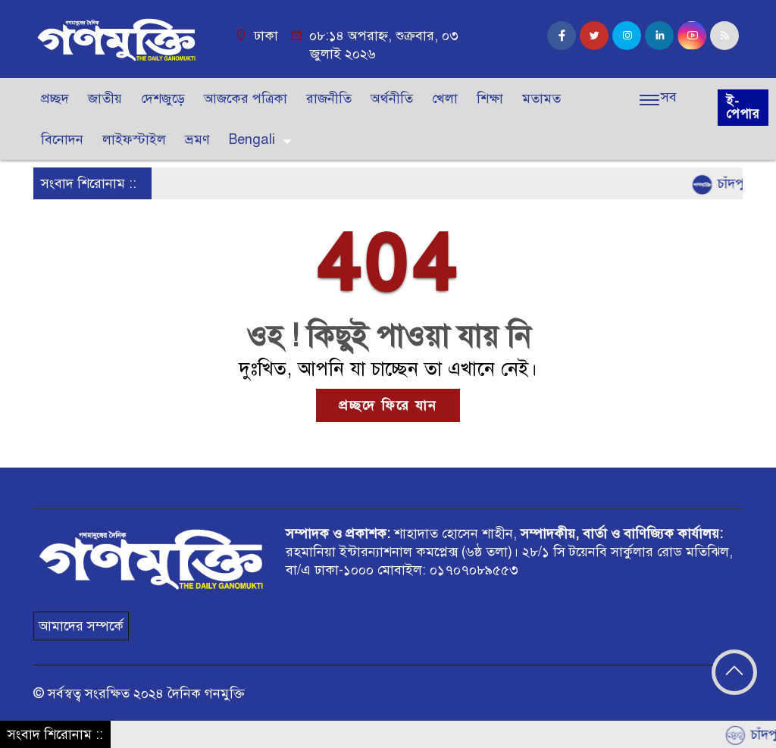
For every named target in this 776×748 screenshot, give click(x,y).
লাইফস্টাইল (134, 139)
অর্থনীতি (392, 98)
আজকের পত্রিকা (245, 98)
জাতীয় (105, 98)
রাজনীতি (329, 98)
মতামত (541, 98)
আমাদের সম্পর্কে (81, 626)
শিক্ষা (490, 98)
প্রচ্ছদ (55, 98)
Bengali (252, 139)
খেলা (445, 98)
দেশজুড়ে (163, 98)
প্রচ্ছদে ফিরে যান (388, 405)
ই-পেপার (743, 107)
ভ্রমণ (197, 139)
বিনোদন (62, 139)
